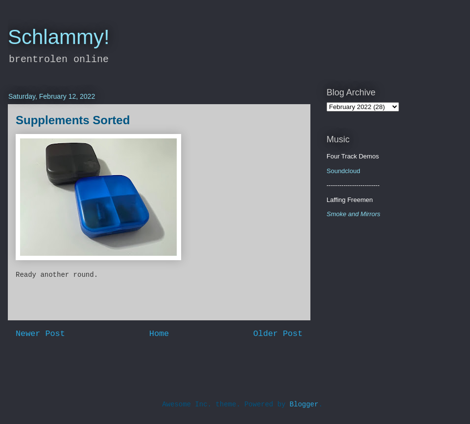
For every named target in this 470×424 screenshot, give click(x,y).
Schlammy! (59, 36)
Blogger (304, 404)
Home (159, 333)
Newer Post (40, 333)
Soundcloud (343, 171)
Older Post (278, 333)
